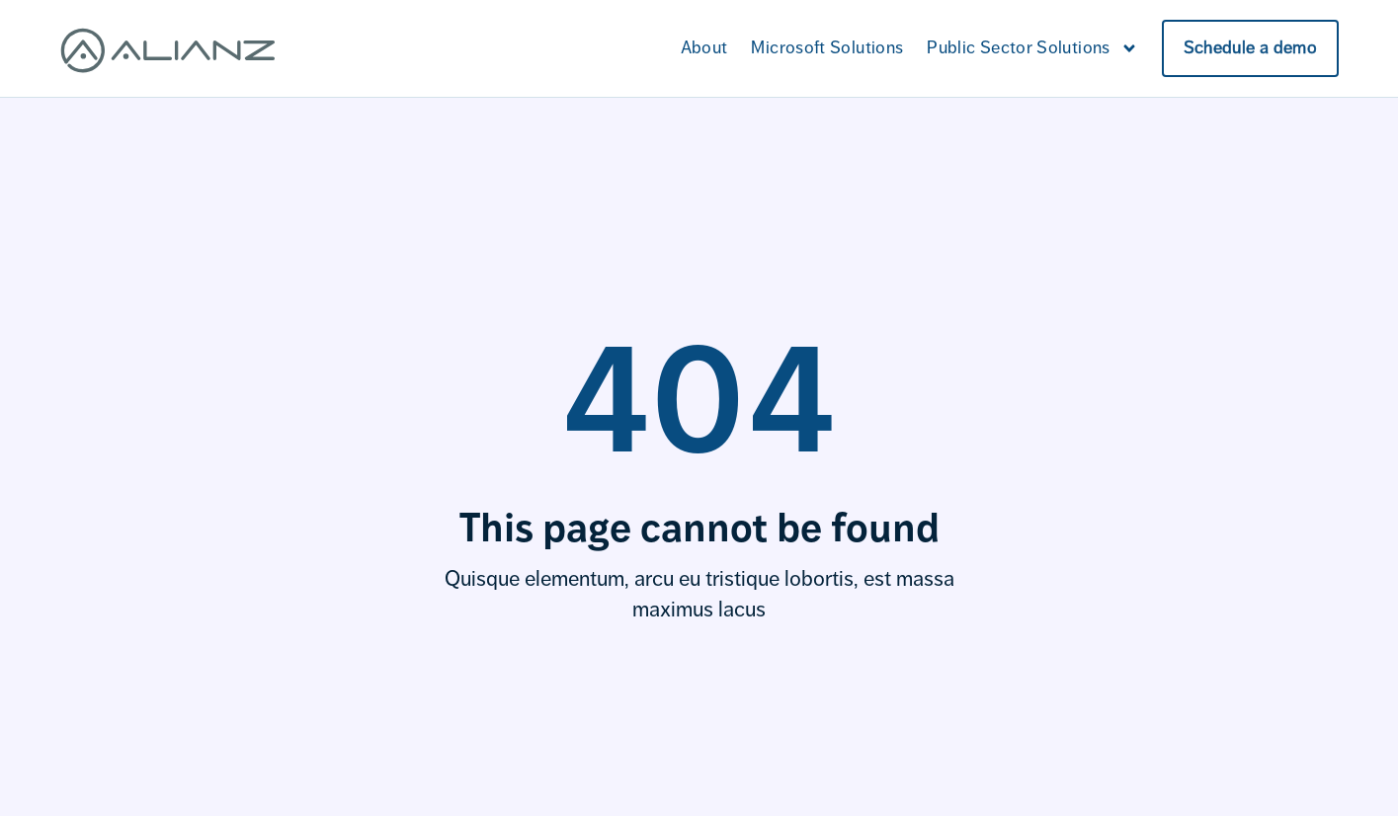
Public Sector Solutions (1032, 48)
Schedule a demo (1250, 47)
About (704, 47)
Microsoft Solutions (827, 47)
